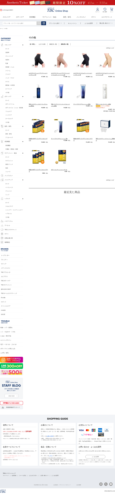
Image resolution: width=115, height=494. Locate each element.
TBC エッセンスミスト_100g (103, 104)
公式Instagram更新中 (6, 10)
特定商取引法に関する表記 (41, 485)
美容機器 (32, 17)
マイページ (6, 475)
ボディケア (20, 17)
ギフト (93, 17)
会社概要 (78, 485)
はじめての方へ (33, 475)
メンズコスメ (81, 17)
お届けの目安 (50, 436)
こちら (51, 455)
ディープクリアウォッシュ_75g (59, 138)
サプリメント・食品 (49, 17)
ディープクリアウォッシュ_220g (81, 104)
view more (11, 396)
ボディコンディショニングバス (59, 169)
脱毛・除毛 (67, 17)
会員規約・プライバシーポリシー (62, 485)
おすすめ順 (42, 44)
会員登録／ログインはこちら (10, 459)
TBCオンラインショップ (9, 473)
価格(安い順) (53, 44)
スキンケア (6, 17)
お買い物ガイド (44, 475)
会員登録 (14, 475)
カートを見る (22, 475)
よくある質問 (95, 456)
